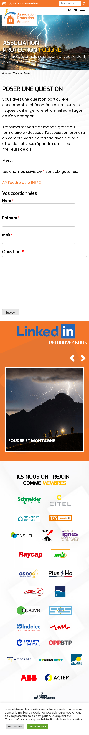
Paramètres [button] (15, 726)
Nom (7, 200)
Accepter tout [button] (37, 726)
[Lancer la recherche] (84, 3)
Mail (7, 235)
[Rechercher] (70, 3)
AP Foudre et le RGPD (21, 182)
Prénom (10, 217)
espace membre (25, 3)
